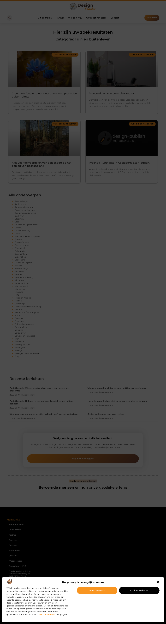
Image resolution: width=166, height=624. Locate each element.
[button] (158, 582)
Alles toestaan (97, 590)
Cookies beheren (139, 590)
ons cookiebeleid (47, 614)
